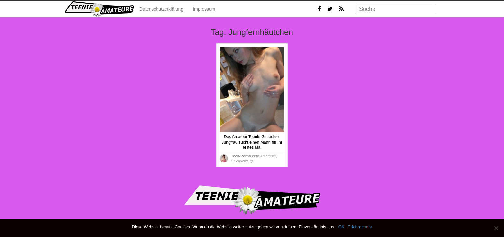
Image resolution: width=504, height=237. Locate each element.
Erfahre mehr (360, 226)
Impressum (204, 9)
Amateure (268, 156)
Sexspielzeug (242, 161)
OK (341, 226)
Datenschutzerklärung (161, 9)
